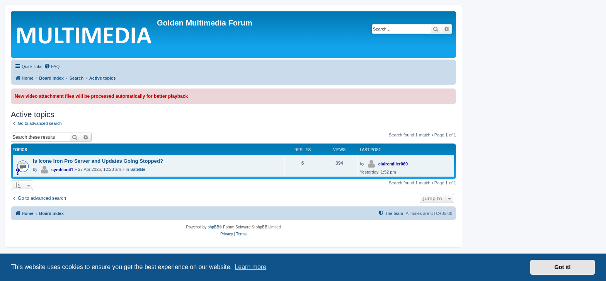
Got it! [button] (563, 267)
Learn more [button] (250, 267)
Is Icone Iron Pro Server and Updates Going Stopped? (98, 161)
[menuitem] (52, 66)
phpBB (213, 227)
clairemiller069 (393, 164)
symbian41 (62, 169)
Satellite (137, 169)
